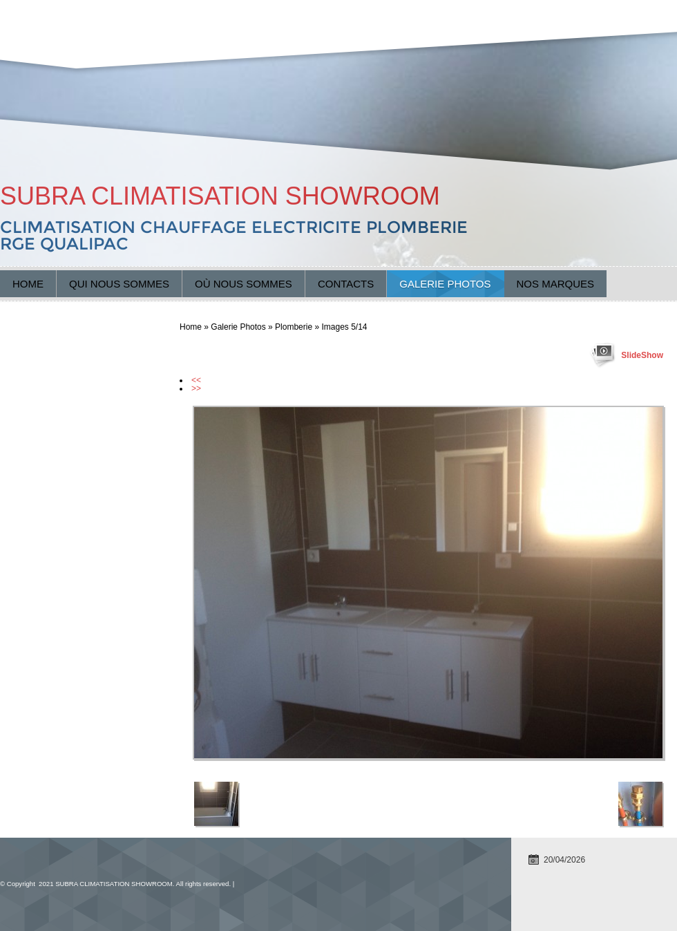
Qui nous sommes (119, 284)
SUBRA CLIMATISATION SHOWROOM (220, 196)
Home (28, 284)
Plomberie (293, 327)
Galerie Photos (444, 284)
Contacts (346, 284)
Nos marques (556, 284)
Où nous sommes (243, 284)
